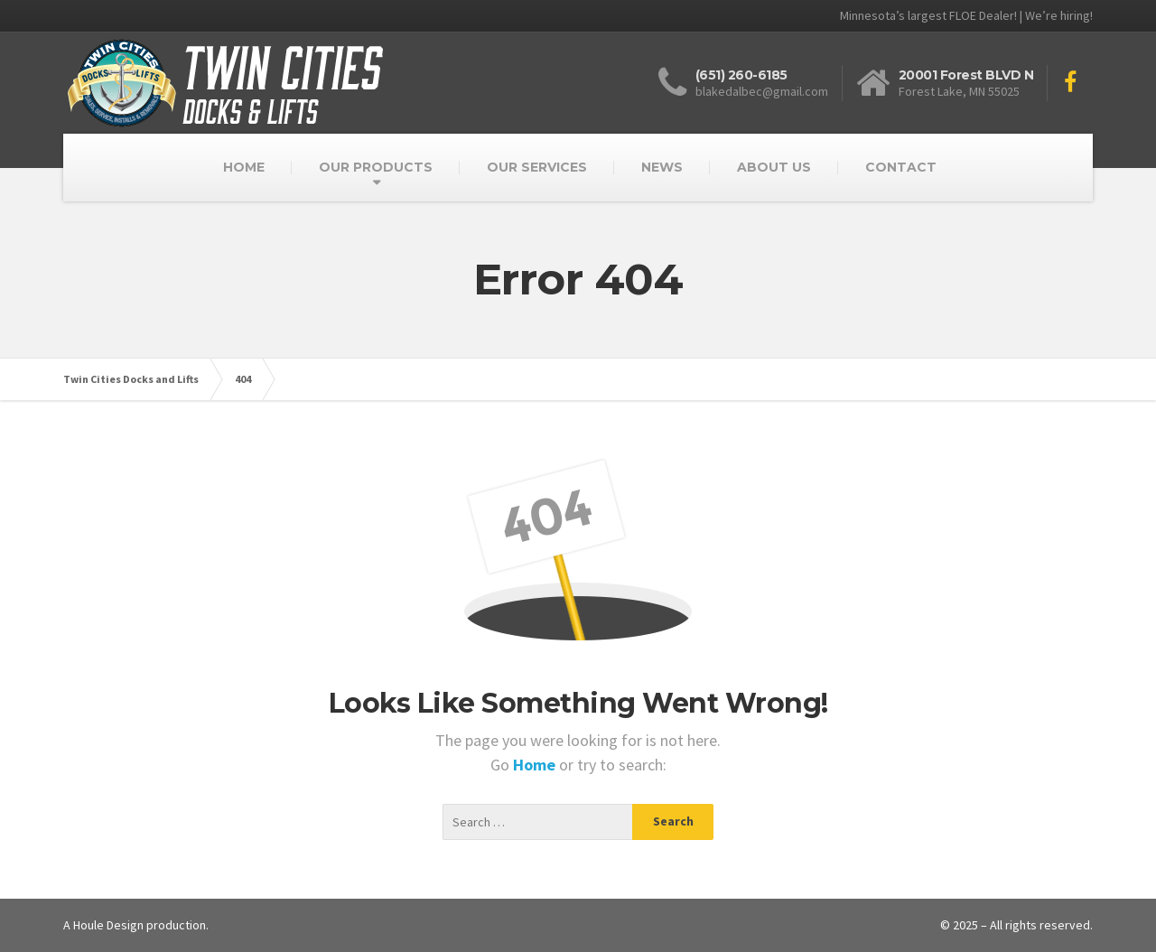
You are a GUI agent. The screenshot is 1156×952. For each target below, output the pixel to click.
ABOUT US (774, 167)
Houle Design (108, 925)
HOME (244, 167)
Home (536, 764)
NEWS (662, 167)
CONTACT (901, 167)
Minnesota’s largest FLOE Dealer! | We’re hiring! (966, 15)
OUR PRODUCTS (376, 167)
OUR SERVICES (537, 167)
